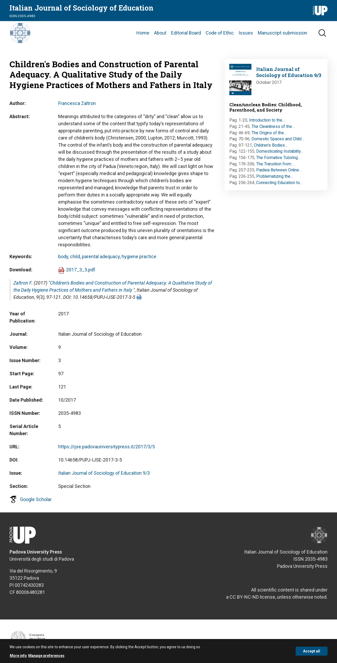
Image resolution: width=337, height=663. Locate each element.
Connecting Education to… (279, 182)
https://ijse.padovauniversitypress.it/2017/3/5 (106, 446)
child (75, 256)
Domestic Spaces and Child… (277, 138)
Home (142, 33)
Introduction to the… (267, 120)
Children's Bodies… (271, 145)
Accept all (311, 653)
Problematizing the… (274, 176)
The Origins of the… (268, 132)
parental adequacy (101, 256)
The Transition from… (275, 163)
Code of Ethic (220, 33)
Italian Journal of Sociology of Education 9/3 (104, 473)
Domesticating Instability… (279, 151)
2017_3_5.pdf (80, 269)
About (160, 33)
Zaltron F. (23, 283)
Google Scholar (36, 499)
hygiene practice (139, 256)
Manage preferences (46, 657)
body (63, 256)
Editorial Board (186, 33)
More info (18, 657)
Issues (246, 33)
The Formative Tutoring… (278, 157)
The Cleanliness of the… (273, 126)
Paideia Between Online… (279, 169)
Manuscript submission (282, 33)
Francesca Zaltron (77, 103)
